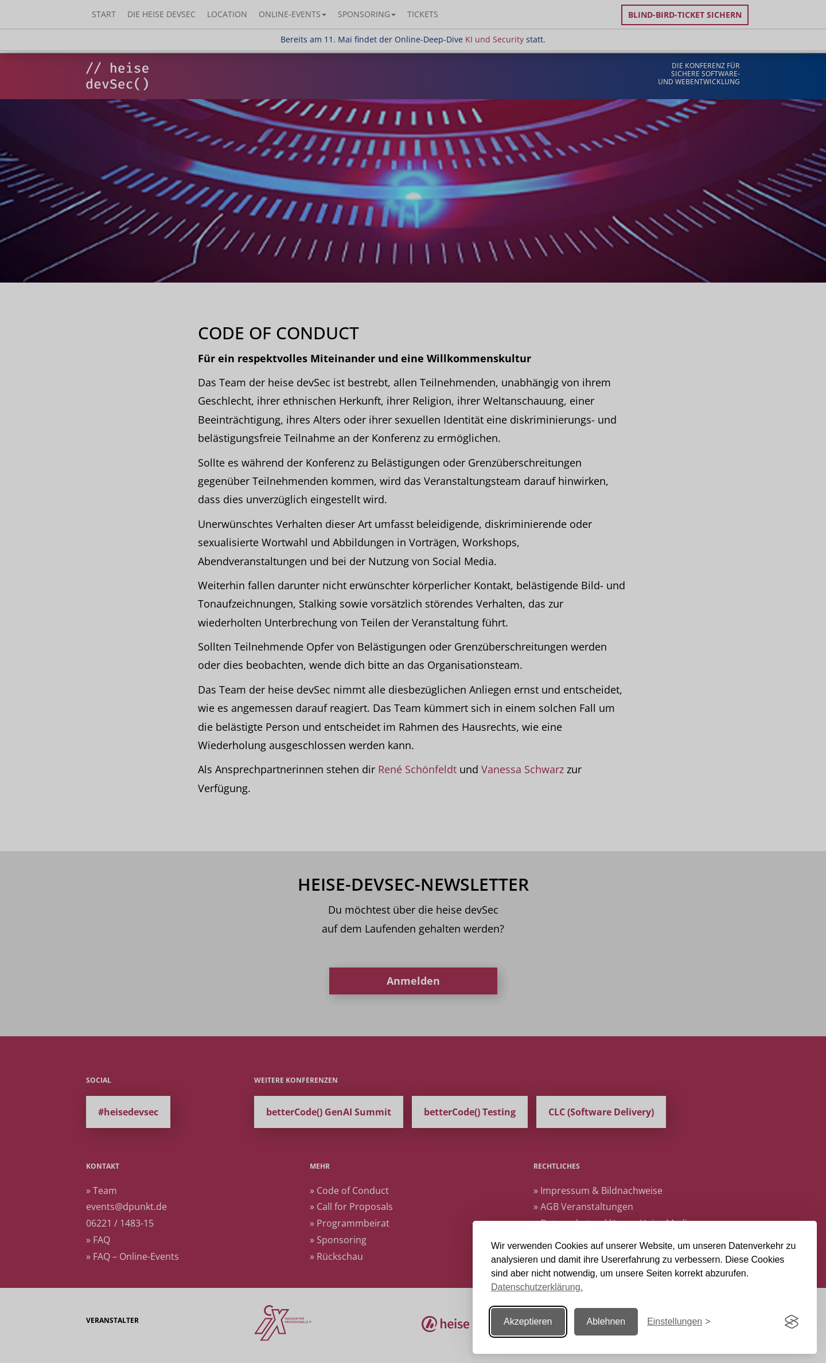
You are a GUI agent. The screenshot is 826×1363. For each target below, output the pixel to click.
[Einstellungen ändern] (678, 1322)
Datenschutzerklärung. (537, 1287)
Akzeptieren (528, 1321)
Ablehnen (606, 1321)
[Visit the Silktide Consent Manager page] (791, 1322)
